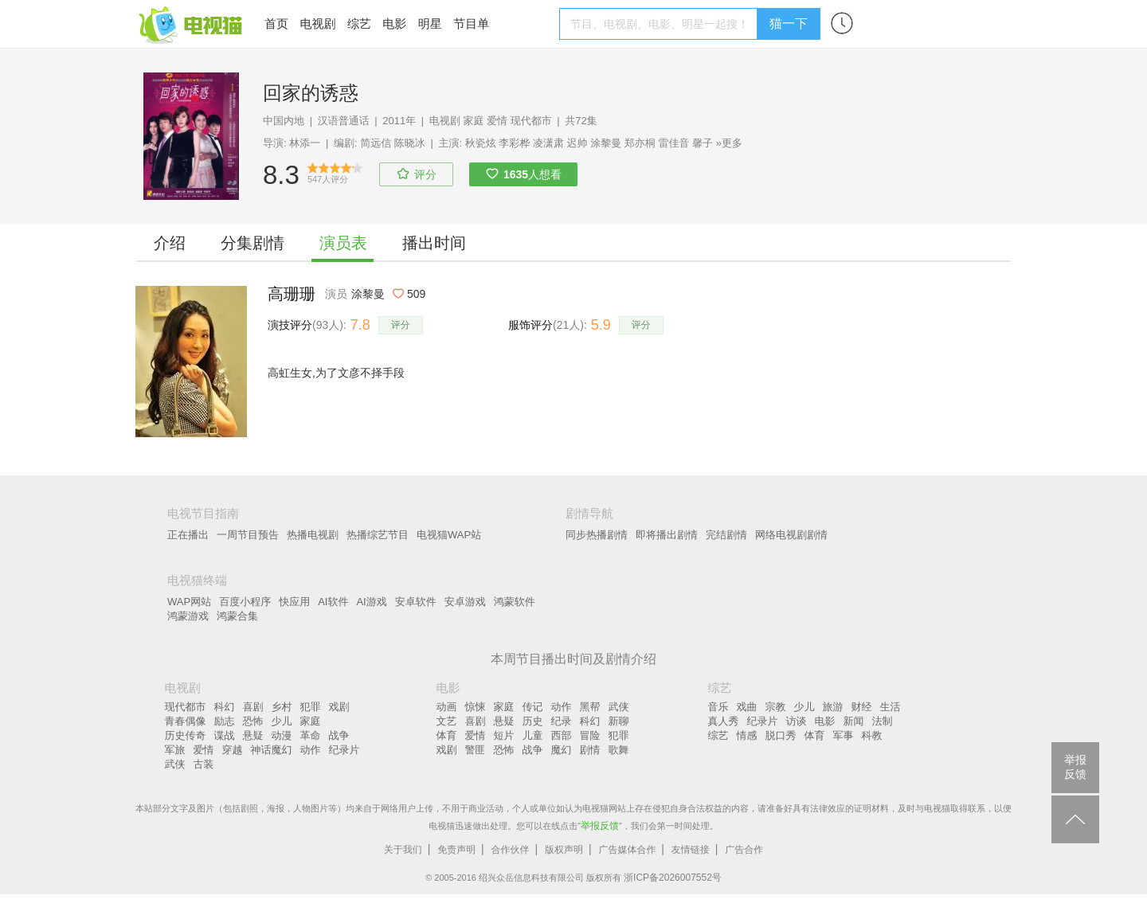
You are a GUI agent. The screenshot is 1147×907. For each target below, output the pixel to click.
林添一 (304, 143)
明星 (430, 23)
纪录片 (344, 750)
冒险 (590, 735)
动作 (310, 750)
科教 (872, 735)
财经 (861, 707)
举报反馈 (600, 825)
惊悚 (475, 707)
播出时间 (434, 243)
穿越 (232, 750)
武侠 (175, 764)
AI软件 (333, 602)
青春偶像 (185, 721)
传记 (533, 707)
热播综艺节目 (377, 535)
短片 (504, 735)
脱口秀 (781, 735)
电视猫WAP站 (449, 535)
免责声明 (456, 849)
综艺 (359, 23)
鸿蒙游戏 (188, 616)
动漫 (282, 735)
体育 (446, 735)
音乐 (718, 707)
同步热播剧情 (597, 535)
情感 (747, 735)
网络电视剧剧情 (791, 535)
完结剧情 (726, 535)
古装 (204, 764)
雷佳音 (673, 143)
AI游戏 (371, 602)
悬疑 (253, 735)
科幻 (224, 707)
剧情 (590, 750)
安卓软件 (415, 602)
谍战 (224, 735)
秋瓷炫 (480, 143)
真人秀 (723, 721)
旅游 (833, 707)
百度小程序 (245, 602)
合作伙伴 (510, 849)
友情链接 (690, 849)
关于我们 (403, 849)
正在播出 (188, 535)
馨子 (702, 143)
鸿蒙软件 (514, 602)
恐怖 (253, 721)
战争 (339, 735)
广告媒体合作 (627, 849)
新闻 (854, 721)
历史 (533, 721)
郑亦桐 (640, 143)
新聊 (619, 721)
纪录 (561, 721)
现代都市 (531, 121)
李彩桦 (514, 143)
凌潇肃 (548, 143)
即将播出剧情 (667, 535)
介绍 (170, 243)
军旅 (175, 750)
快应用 (294, 602)
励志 (224, 721)
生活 (890, 707)
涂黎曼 (605, 143)
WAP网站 (189, 602)
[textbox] (660, 24)
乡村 (282, 707)
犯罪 (310, 707)
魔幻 (561, 750)
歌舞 (619, 750)
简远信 (375, 143)
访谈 (796, 721)
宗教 (775, 707)
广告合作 (744, 849)
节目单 (471, 23)
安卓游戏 (465, 602)
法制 (882, 721)
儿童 (533, 735)
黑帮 (590, 707)
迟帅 (577, 143)
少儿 (282, 721)
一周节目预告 (248, 535)
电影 (394, 23)
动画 (446, 707)
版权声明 (564, 849)
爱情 (497, 121)
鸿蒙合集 (237, 616)
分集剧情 (252, 243)
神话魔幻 (271, 750)
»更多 (729, 143)
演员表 (343, 243)
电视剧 (317, 23)
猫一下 (788, 23)
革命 (310, 735)
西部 (561, 735)
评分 (400, 324)
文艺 (446, 721)
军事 (843, 735)
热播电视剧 (313, 535)
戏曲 (747, 707)
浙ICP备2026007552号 (673, 877)
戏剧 (339, 707)
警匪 (475, 750)
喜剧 (253, 707)
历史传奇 (185, 735)
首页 (276, 23)
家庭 (473, 121)
